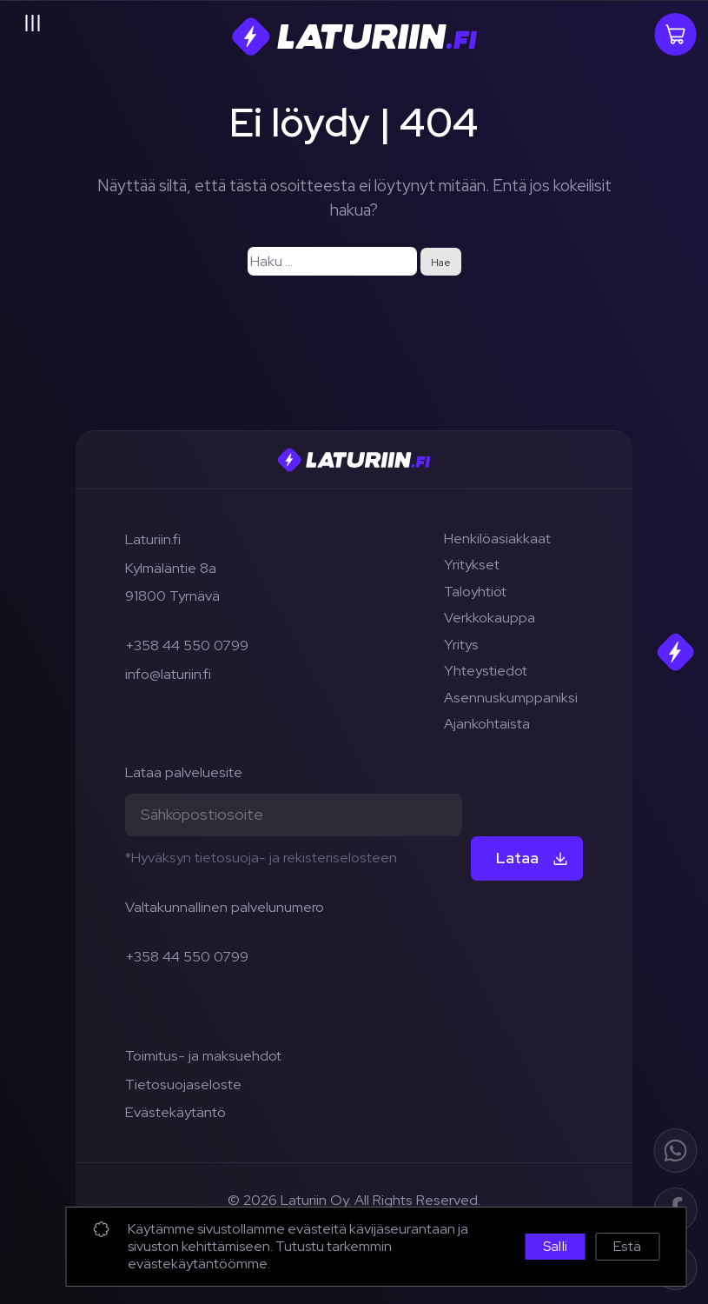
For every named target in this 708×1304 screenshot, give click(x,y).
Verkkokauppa (489, 617)
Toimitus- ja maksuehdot (203, 1055)
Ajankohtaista (487, 723)
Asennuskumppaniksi (511, 697)
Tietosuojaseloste (183, 1084)
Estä (627, 1246)
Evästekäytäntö (175, 1111)
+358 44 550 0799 (186, 645)
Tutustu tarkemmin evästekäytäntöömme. (260, 1255)
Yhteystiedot (485, 670)
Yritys (461, 644)
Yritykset (472, 564)
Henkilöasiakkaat (497, 538)
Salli (555, 1246)
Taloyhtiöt (475, 591)
